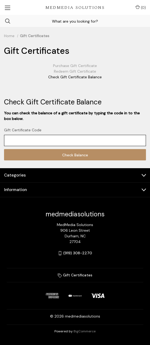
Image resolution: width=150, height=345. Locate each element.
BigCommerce (85, 331)
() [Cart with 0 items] (140, 7)
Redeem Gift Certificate (75, 71)
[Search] (5, 21)
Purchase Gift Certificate (75, 65)
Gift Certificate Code (22, 130)
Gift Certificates (75, 275)
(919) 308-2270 (77, 253)
